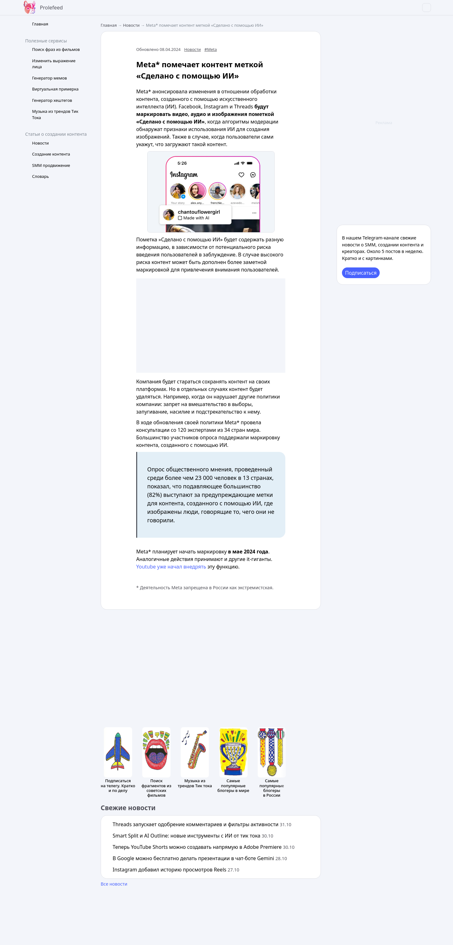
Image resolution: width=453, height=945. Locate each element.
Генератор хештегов (52, 100)
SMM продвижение (51, 165)
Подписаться (361, 272)
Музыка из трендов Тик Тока (55, 114)
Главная (40, 24)
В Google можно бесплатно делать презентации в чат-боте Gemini (200, 858)
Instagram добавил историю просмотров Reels (176, 869)
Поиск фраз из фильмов (56, 49)
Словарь (40, 176)
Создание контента (51, 154)
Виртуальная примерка (55, 89)
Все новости (114, 884)
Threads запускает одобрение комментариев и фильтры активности (202, 824)
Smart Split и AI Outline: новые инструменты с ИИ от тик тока (193, 835)
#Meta (210, 49)
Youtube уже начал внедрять (171, 566)
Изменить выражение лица (54, 64)
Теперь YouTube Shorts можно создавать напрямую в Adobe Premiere (203, 846)
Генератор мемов (49, 78)
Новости (40, 143)
